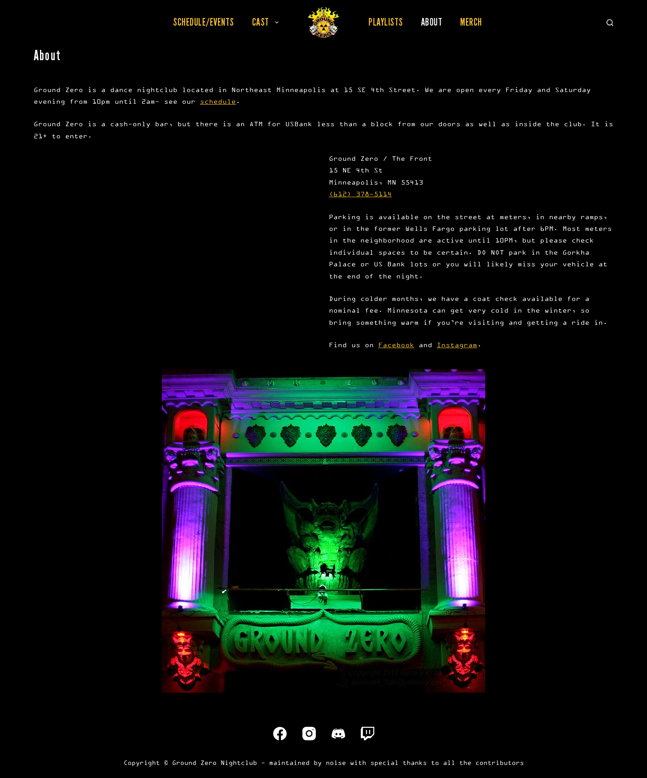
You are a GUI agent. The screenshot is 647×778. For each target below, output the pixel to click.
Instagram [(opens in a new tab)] (457, 345)
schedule (218, 101)
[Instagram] (309, 733)
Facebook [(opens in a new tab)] (396, 345)
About (432, 22)
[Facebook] (280, 733)
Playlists (385, 22)
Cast (267, 22)
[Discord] (338, 733)
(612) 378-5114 (360, 194)
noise (336, 762)
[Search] (610, 22)
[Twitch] (367, 733)
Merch (471, 22)
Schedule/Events (203, 22)
